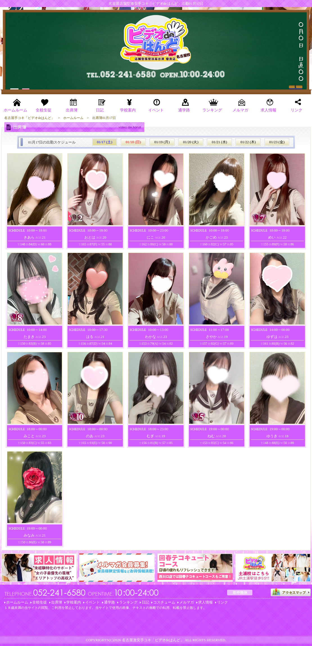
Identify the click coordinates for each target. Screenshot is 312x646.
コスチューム (164, 602)
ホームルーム (17, 602)
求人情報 (205, 602)
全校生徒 (39, 602)
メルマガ (186, 602)
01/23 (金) (277, 142)
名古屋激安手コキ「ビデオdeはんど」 (153, 640)
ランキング (128, 602)
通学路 (109, 602)
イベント (92, 602)
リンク (222, 602)
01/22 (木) (248, 142)
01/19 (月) (162, 142)
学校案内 (73, 602)
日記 (145, 602)
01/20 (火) (190, 142)
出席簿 (56, 602)
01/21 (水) (219, 142)
